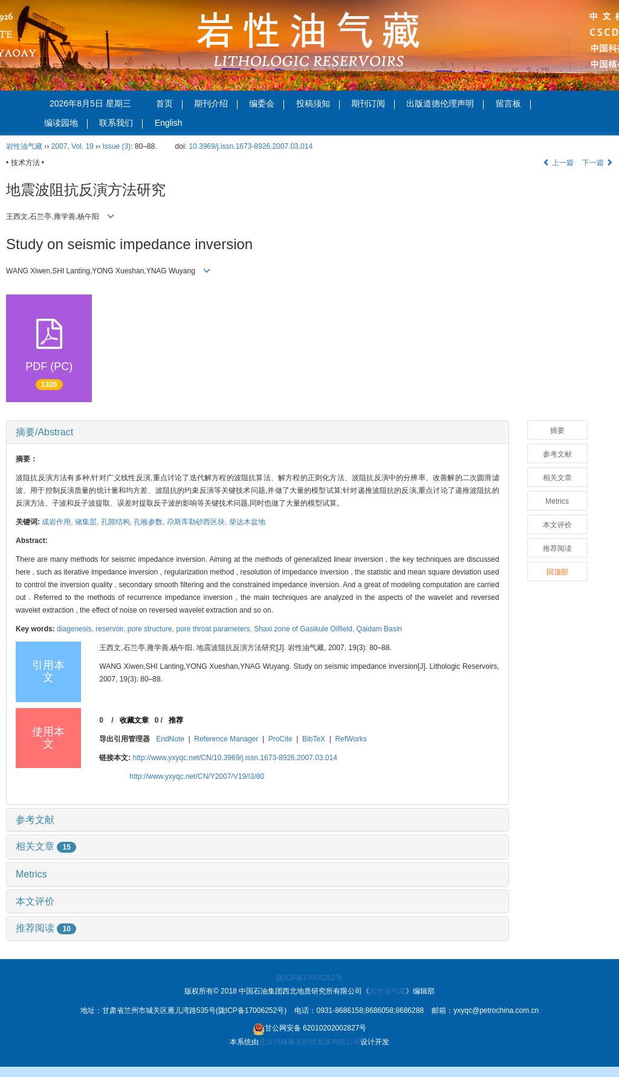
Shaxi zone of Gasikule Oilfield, (305, 629)
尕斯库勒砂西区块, (198, 522)
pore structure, (152, 629)
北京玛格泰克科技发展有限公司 (309, 1042)
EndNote (170, 739)
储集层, (88, 522)
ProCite (280, 739)
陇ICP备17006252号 (309, 978)
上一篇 (558, 162)
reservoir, (112, 629)
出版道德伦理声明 (445, 104)
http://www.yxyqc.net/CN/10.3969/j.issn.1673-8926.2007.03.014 (235, 757)
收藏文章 (134, 720)
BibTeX (313, 739)
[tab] (257, 432)
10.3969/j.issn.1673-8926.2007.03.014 (251, 146)
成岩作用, (58, 522)
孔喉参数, (150, 522)
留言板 (513, 104)
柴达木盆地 (247, 522)
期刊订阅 (373, 104)
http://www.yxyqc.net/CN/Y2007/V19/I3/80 (196, 776)
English (169, 123)
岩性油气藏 (24, 146)
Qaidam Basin (379, 629)
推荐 (176, 720)
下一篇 (597, 162)
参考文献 (35, 820)
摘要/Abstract (44, 432)
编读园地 (66, 123)
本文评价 (35, 901)
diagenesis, (76, 629)
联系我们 (121, 123)
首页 (169, 104)
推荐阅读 (46, 928)
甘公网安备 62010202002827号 (310, 1029)
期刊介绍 (216, 104)
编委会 (266, 104)
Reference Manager (226, 739)
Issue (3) (116, 146)
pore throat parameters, (215, 629)
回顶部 (557, 572)
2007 (59, 146)
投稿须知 (318, 104)
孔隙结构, (117, 522)
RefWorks (350, 739)
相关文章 (46, 846)
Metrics (31, 874)
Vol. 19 (82, 146)
